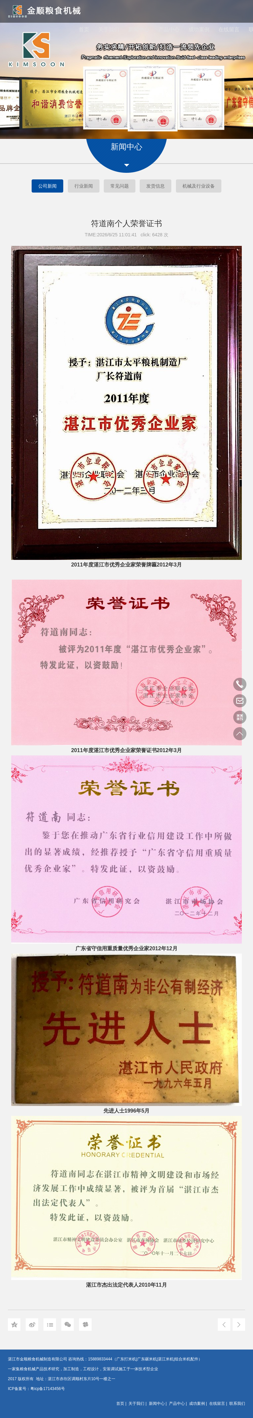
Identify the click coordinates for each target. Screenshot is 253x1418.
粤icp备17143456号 (47, 1388)
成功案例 (199, 29)
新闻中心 (138, 29)
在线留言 (228, 29)
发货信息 (155, 186)
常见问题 (119, 186)
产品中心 (169, 29)
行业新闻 (83, 186)
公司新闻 (47, 186)
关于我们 (108, 29)
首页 (84, 29)
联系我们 (237, 1403)
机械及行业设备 (199, 186)
